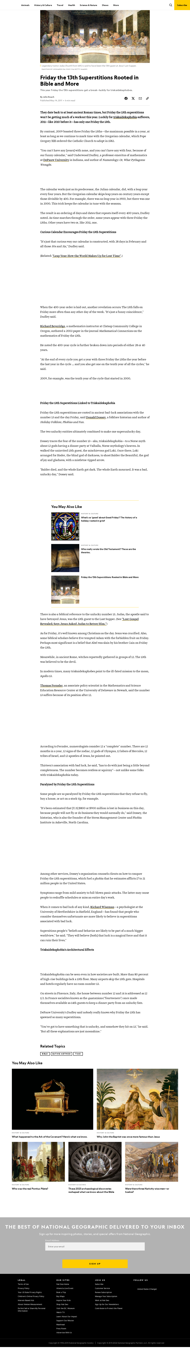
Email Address (52, 1262)
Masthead (60, 1346)
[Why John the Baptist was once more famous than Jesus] (137, 1125)
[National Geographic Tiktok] (164, 1306)
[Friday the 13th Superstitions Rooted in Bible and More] (95, 609)
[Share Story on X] (133, 108)
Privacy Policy (23, 1310)
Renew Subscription (103, 1314)
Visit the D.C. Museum (65, 1330)
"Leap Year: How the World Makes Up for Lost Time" (86, 269)
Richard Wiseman (102, 926)
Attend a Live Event (64, 1310)
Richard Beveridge (52, 339)
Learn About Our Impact (66, 1338)
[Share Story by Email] (140, 108)
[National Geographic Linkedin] (158, 1306)
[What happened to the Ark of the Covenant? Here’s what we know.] (52, 1125)
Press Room (61, 1350)
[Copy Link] (147, 108)
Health (71, 5)
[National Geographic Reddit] (169, 1306)
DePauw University (56, 170)
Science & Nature (88, 5)
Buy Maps (60, 1318)
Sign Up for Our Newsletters (107, 1326)
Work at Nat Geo (102, 1322)
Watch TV (60, 1334)
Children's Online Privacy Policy (31, 1318)
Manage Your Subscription (106, 1318)
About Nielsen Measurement (30, 1326)
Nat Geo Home (62, 1306)
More (116, 5)
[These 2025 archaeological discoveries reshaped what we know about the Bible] (94, 1190)
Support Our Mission (65, 1342)
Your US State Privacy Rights (30, 1314)
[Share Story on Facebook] (126, 108)
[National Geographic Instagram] (135, 1306)
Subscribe (99, 1306)
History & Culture (43, 5)
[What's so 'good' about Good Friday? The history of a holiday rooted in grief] (95, 545)
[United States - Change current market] (145, 1311)
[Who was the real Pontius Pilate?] (38, 1188)
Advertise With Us (64, 1354)
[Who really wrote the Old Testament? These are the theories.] (95, 577)
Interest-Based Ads (26, 1322)
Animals (25, 5)
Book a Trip (61, 1314)
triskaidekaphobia (125, 127)
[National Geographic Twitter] (146, 1306)
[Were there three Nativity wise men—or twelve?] (151, 1190)
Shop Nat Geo (62, 1326)
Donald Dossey (96, 433)
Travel (60, 5)
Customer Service (102, 1310)
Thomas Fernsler (51, 704)
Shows (105, 5)
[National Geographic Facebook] (140, 1306)
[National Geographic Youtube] (152, 1306)
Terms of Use (23, 1306)
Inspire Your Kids (63, 1322)
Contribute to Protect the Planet (108, 1330)
